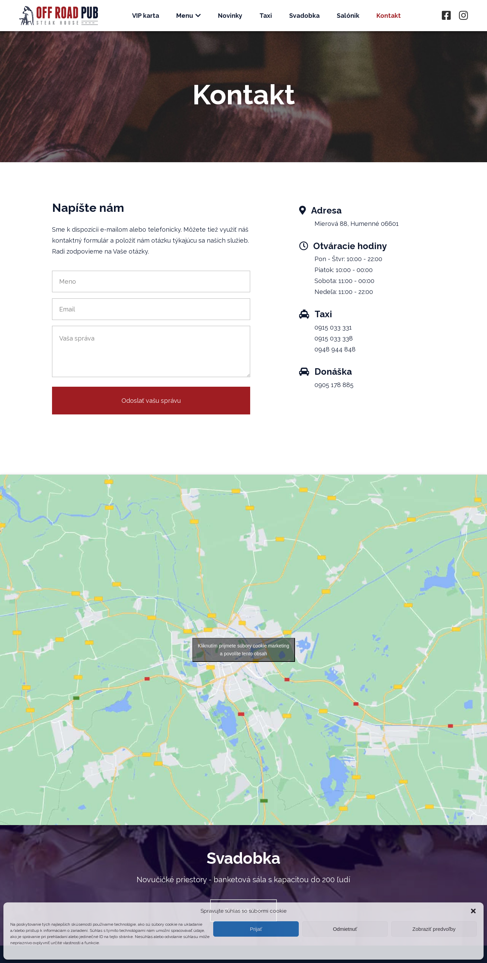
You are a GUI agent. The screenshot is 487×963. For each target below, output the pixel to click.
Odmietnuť (345, 929)
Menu (188, 15)
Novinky (230, 15)
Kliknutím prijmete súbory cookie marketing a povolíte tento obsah (243, 649)
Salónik (348, 15)
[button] (473, 911)
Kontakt (388, 15)
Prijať (256, 929)
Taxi (265, 15)
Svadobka (304, 15)
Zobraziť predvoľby (434, 929)
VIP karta (145, 15)
